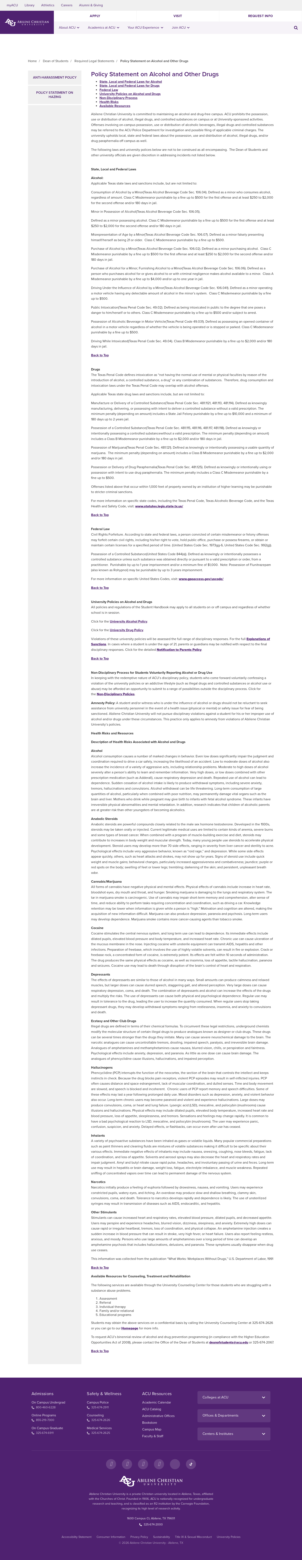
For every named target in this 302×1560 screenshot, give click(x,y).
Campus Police (98, 1402)
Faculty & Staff (152, 1436)
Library (29, 5)
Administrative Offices (158, 1416)
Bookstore (149, 1423)
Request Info (260, 16)
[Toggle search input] (295, 27)
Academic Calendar (156, 1402)
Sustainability (161, 1537)
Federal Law (108, 90)
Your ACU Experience (145, 27)
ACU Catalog (151, 1409)
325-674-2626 (98, 1420)
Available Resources (114, 106)
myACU (12, 5)
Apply (95, 16)
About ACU (69, 27)
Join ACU (181, 27)
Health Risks (109, 102)
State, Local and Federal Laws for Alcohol (130, 82)
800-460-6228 (44, 1407)
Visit (178, 16)
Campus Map (151, 1429)
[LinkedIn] (175, 1464)
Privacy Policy (139, 1537)
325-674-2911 (98, 1407)
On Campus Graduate (47, 1428)
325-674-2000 (151, 1524)
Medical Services (99, 1428)
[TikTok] (191, 1464)
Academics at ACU (103, 27)
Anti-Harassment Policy (55, 77)
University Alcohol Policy (128, 621)
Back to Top (100, 355)
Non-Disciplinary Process (118, 98)
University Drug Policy (126, 630)
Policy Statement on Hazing (54, 95)
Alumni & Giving (91, 5)
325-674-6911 (43, 1433)
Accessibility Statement (76, 1537)
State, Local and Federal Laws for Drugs (129, 86)
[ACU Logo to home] (27, 22)
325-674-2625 (98, 1433)
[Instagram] (127, 1464)
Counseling (95, 1415)
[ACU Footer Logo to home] (151, 1481)
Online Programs (44, 1415)
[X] (143, 1464)
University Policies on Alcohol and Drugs (130, 94)
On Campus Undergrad (48, 1402)
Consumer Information (111, 1537)
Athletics (47, 5)
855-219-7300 (43, 1420)
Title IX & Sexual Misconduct (193, 1537)
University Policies (229, 1537)
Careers (66, 5)
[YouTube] (159, 1464)
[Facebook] (111, 1464)
